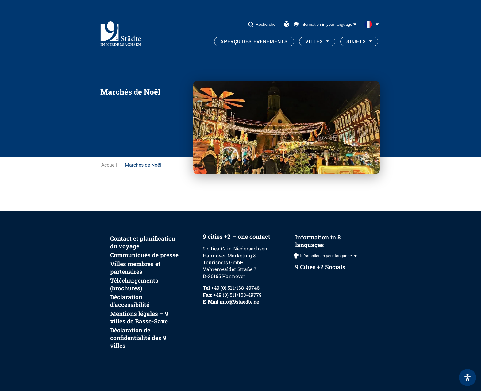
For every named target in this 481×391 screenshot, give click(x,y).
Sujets (356, 42)
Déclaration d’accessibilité (129, 300)
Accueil (109, 165)
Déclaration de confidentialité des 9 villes (138, 337)
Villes (314, 42)
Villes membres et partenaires (135, 267)
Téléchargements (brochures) (134, 284)
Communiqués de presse (144, 255)
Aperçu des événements (254, 42)
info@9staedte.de (239, 301)
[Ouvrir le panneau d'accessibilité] (467, 377)
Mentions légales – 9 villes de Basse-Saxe (139, 317)
